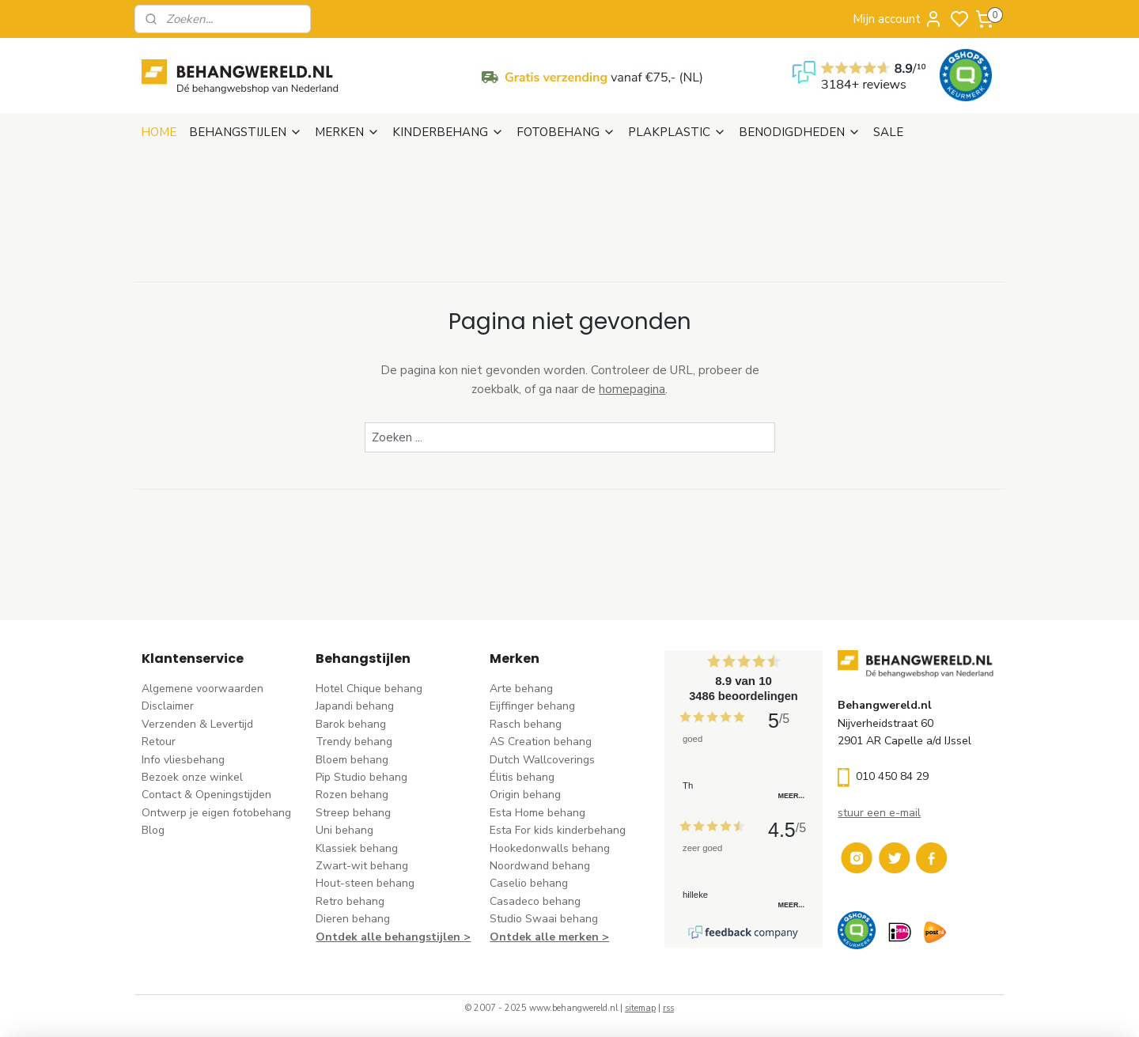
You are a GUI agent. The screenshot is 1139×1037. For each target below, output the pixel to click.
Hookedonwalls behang (550, 848)
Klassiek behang (357, 848)
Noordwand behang (540, 865)
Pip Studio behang (361, 777)
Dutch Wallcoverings (542, 759)
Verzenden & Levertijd (197, 724)
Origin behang (525, 794)
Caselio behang (529, 883)
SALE (888, 132)
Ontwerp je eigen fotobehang (216, 812)
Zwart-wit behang (362, 865)
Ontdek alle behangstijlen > (393, 936)
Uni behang (344, 830)
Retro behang (350, 901)
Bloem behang (352, 759)
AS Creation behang (541, 741)
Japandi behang (355, 705)
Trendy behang (354, 741)
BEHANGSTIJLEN (245, 132)
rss (668, 1008)
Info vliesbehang (183, 759)
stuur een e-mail (879, 812)
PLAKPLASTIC (677, 132)
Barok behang (351, 724)
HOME (158, 132)
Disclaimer (168, 705)
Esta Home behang (537, 812)
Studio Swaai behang (544, 918)
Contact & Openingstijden (206, 794)
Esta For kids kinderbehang (558, 830)
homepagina (632, 389)
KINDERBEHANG (448, 132)
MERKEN (347, 132)
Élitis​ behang (522, 777)
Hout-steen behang (365, 883)
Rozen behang (352, 794)
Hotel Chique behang (369, 688)
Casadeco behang (535, 901)
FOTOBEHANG (566, 132)
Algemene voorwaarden (202, 688)
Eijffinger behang (532, 705)
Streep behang (353, 812)
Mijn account (898, 18)
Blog (153, 830)
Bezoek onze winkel (192, 777)
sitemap (640, 1008)
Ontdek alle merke (541, 936)
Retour (159, 741)
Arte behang (521, 688)
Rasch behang (526, 724)
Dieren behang (353, 918)
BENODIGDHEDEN (800, 132)
